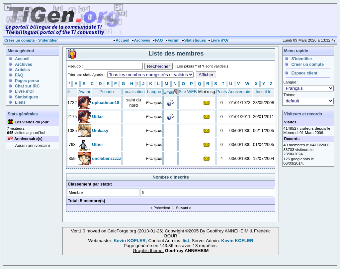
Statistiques (195, 40)
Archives (142, 40)
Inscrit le (263, 91)
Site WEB (188, 91)
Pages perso (27, 80)
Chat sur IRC (27, 86)
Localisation (134, 91)
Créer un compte (19, 40)
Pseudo (106, 91)
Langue (154, 91)
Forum (174, 40)
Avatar (84, 91)
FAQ (159, 40)
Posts (221, 91)
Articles (22, 69)
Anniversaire (240, 91)
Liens (20, 102)
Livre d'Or (219, 40)
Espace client (304, 73)
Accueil (122, 40)
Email (169, 92)
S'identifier (48, 40)
